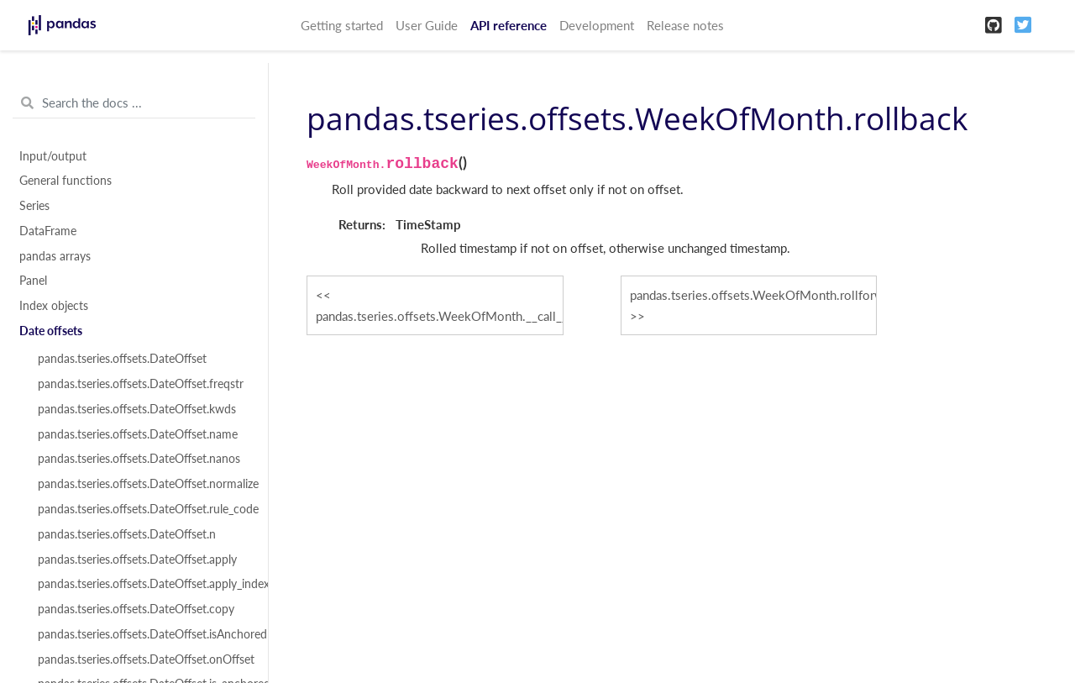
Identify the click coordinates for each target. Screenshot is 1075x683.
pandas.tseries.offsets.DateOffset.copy (136, 609)
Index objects (53, 306)
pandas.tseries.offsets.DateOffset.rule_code (143, 509)
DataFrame (47, 231)
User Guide (427, 25)
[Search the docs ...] (134, 103)
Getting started (342, 25)
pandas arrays (55, 256)
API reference (508, 25)
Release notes (685, 25)
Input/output (53, 156)
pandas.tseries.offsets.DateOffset (122, 358)
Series (34, 206)
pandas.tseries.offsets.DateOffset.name (138, 434)
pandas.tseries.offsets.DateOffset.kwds (137, 409)
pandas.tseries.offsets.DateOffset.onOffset (143, 659)
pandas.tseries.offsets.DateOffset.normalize (143, 484)
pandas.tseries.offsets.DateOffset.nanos (139, 458)
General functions (65, 180)
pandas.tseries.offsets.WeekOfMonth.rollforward (754, 294)
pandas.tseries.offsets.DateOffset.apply (137, 559)
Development (596, 25)
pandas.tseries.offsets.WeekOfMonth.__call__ (440, 315)
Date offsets (50, 331)
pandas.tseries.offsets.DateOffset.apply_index (143, 584)
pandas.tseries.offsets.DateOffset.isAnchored (143, 634)
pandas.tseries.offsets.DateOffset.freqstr (141, 384)
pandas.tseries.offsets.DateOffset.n (127, 534)
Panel (33, 280)
